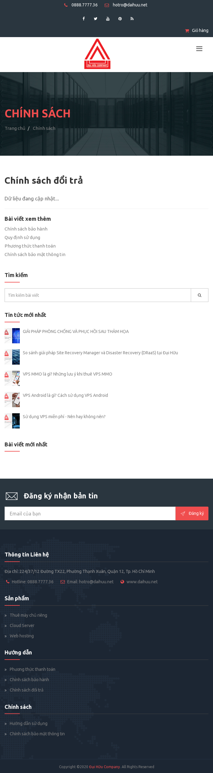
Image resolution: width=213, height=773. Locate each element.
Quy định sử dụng (22, 237)
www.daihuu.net (142, 581)
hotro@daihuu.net (126, 4)
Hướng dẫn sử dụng (28, 723)
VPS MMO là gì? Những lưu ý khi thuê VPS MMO (67, 374)
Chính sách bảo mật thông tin (35, 254)
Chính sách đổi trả (27, 690)
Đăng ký (192, 513)
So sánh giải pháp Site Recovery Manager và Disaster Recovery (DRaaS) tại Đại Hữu (100, 352)
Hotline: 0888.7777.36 (33, 581)
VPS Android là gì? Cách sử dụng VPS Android (65, 395)
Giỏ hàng (196, 30)
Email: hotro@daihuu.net (90, 581)
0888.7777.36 (81, 4)
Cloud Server (22, 625)
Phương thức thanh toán (30, 245)
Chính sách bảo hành (26, 228)
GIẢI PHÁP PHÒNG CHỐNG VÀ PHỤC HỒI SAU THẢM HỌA (76, 331)
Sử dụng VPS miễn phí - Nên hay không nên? (64, 416)
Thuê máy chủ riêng (28, 615)
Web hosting (22, 635)
